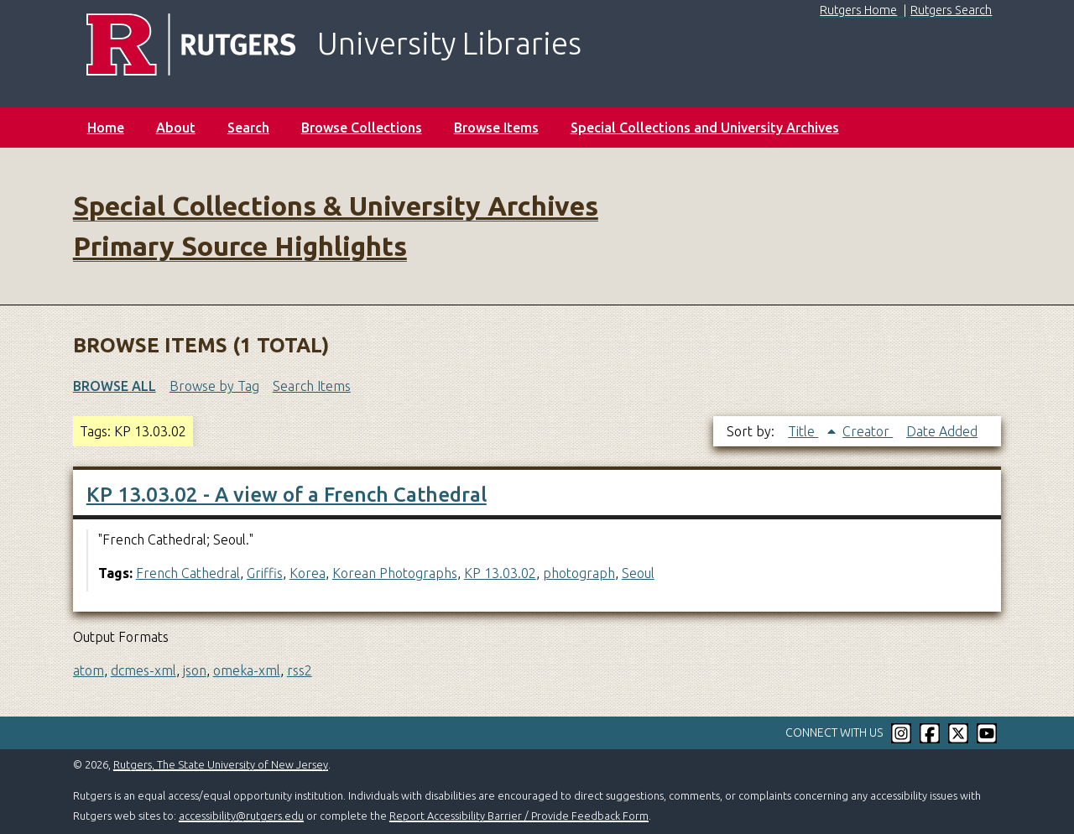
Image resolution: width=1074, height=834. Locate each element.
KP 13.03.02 (500, 573)
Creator (867, 431)
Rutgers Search (951, 10)
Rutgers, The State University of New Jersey (220, 764)
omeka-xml (246, 670)
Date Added (942, 431)
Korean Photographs (394, 573)
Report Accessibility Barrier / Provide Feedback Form (519, 815)
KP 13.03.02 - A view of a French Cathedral (286, 494)
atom (88, 670)
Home (105, 127)
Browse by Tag (214, 386)
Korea (307, 573)
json (194, 670)
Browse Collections (361, 127)
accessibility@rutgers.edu (241, 815)
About (176, 127)
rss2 (299, 670)
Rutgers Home (858, 10)
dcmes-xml (143, 670)
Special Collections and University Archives (705, 127)
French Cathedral (188, 573)
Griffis (265, 573)
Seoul (638, 573)
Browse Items (496, 127)
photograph (579, 573)
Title (803, 431)
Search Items (312, 386)
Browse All (114, 386)
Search (248, 127)
